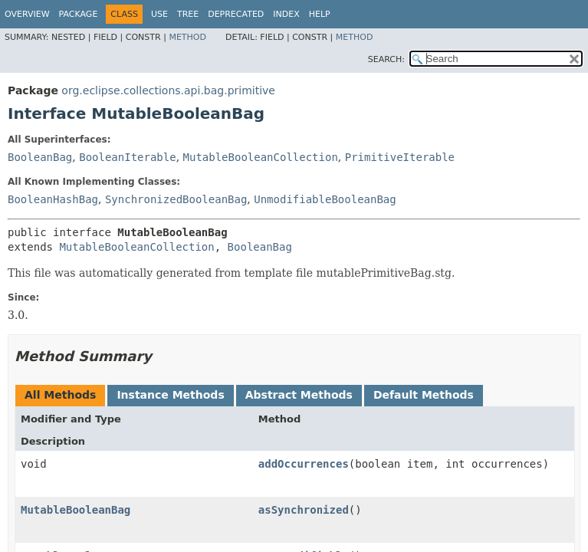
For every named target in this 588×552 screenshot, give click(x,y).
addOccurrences (303, 464)
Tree (188, 14)
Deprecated (236, 14)
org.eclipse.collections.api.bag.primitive (168, 90)
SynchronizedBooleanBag (176, 199)
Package (78, 14)
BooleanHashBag (53, 199)
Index (286, 14)
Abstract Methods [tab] (299, 395)
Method (187, 37)
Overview (27, 14)
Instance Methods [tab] (170, 395)
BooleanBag (40, 157)
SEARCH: (386, 59)
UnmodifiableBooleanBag (325, 199)
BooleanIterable (127, 157)
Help (319, 14)
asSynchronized (303, 510)
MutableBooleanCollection (260, 157)
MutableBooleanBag (75, 510)
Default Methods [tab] (423, 395)
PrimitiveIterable (400, 157)
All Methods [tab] (60, 395)
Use (159, 14)
